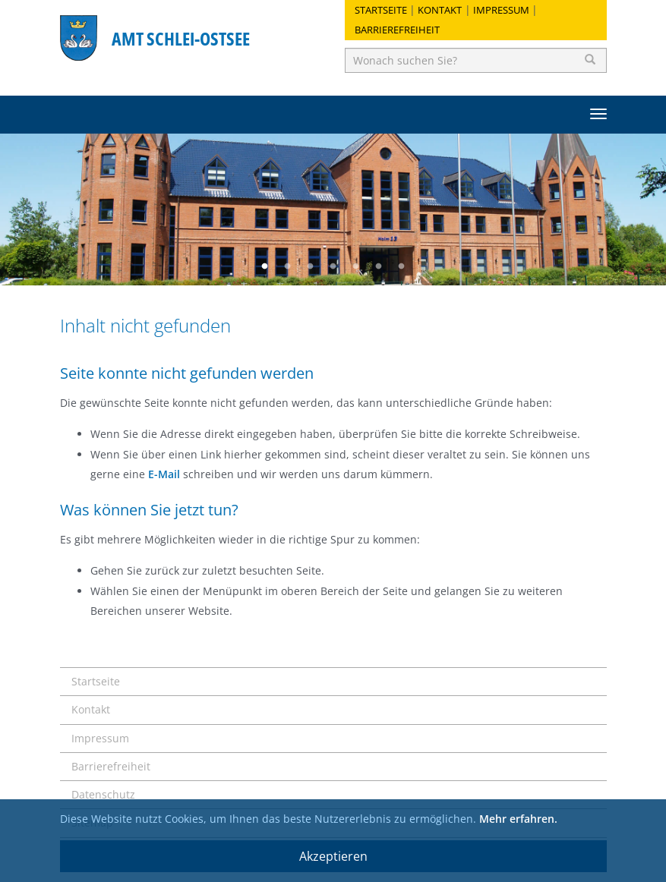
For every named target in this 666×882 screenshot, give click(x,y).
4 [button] (333, 266)
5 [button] (356, 266)
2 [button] (287, 266)
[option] (333, 209)
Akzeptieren (333, 856)
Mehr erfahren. (518, 818)
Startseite (381, 10)
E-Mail (164, 474)
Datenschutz (103, 794)
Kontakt (440, 10)
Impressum (501, 10)
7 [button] (401, 266)
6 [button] (379, 266)
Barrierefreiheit (397, 29)
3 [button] (310, 266)
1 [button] (265, 266)
